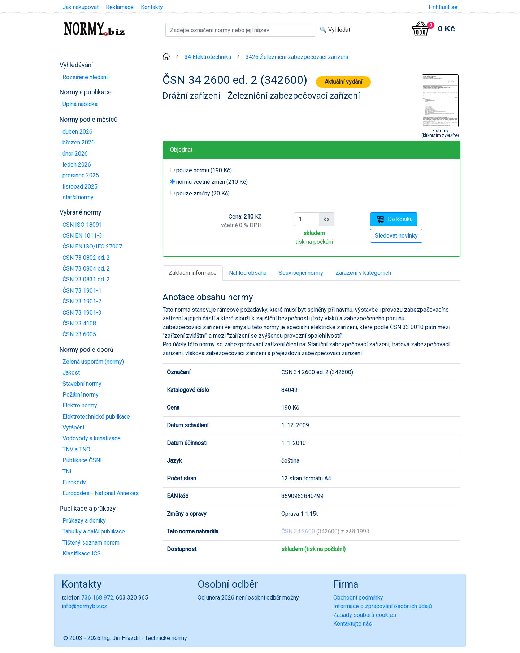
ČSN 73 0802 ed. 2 (86, 257)
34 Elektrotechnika (208, 56)
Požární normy (80, 394)
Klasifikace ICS (81, 553)
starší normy (78, 197)
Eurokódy (74, 482)
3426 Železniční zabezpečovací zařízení (297, 56)
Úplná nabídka (80, 104)
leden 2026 (76, 164)
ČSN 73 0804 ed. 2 (86, 268)
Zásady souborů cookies (364, 614)
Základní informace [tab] (193, 272)
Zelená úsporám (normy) (93, 361)
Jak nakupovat (80, 7)
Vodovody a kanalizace (91, 438)
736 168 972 (97, 597)
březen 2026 (78, 142)
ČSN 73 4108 (79, 323)
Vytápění (73, 427)
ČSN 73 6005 (79, 334)
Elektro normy (79, 405)
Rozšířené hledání (85, 77)
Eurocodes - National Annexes (100, 493)
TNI (67, 471)
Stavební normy (81, 383)
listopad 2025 (80, 186)
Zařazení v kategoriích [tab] (363, 272)
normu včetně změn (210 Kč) (212, 181)
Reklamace (120, 7)
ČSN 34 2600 (298, 531)
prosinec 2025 (80, 175)
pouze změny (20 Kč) (203, 193)
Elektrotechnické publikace (96, 416)
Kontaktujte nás (352, 623)
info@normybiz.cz (84, 606)
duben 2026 (77, 131)
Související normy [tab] (301, 272)
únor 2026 (75, 153)
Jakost (71, 372)
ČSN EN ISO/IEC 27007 (92, 246)
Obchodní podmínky (358, 597)
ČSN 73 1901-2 (81, 301)
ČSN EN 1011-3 (82, 235)
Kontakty (152, 7)
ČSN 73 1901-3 (81, 312)
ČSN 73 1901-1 (81, 290)
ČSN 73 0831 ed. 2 (86, 279)
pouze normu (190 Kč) (204, 170)
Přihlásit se (443, 7)
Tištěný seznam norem (91, 542)
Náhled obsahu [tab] (247, 272)
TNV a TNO (76, 449)
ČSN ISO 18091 (82, 224)
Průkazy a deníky (84, 520)
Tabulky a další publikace (93, 531)
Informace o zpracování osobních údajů (382, 606)
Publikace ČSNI (82, 460)
